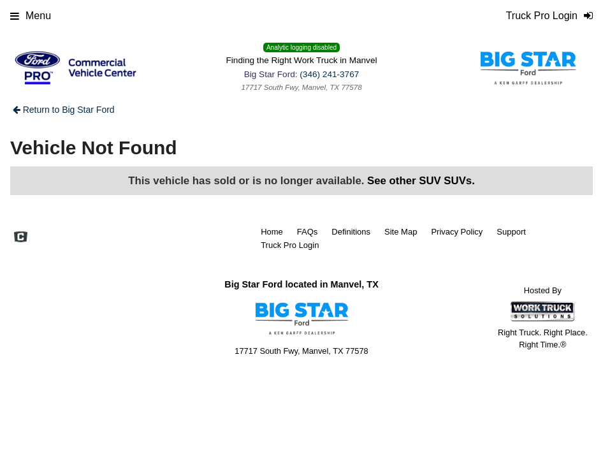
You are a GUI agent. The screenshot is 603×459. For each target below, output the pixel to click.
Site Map (400, 232)
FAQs (307, 232)
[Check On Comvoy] (21, 238)
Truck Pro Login (290, 245)
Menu (30, 15)
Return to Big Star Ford (64, 110)
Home (272, 232)
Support (511, 232)
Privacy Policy (457, 232)
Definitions (350, 232)
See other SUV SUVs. (421, 181)
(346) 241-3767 (329, 74)
